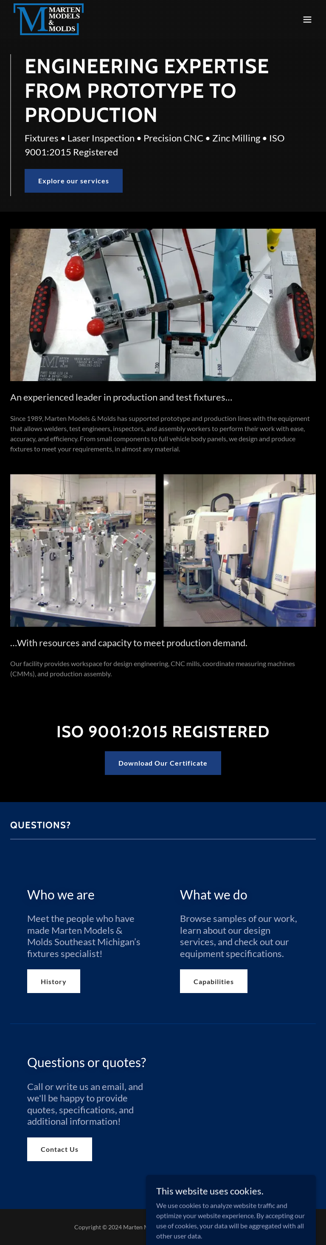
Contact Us (60, 1149)
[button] (307, 19)
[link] (49, 19)
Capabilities (214, 981)
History (54, 981)
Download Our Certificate (163, 763)
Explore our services (73, 181)
